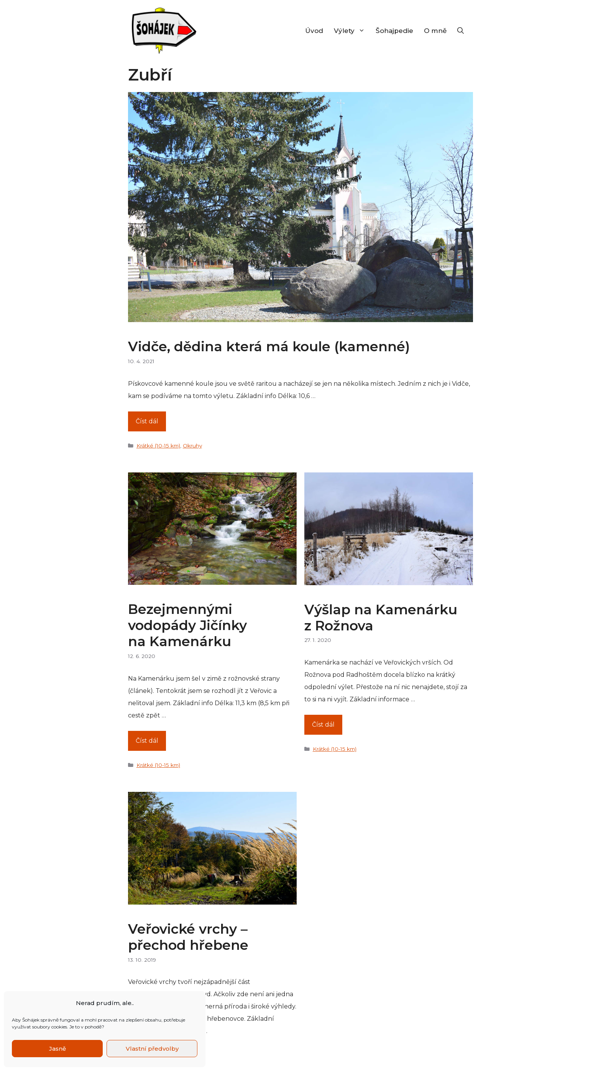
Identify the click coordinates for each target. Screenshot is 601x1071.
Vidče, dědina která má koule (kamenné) (269, 346)
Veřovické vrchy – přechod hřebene (188, 937)
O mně (435, 31)
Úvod (314, 31)
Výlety (352, 30)
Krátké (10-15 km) (158, 446)
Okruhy (192, 446)
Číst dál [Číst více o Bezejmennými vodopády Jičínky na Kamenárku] (147, 740)
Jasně (57, 1048)
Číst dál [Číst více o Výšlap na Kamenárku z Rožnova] (323, 724)
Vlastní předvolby (152, 1048)
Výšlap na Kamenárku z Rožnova (380, 617)
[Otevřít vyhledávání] (460, 30)
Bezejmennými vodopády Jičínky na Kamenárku (187, 625)
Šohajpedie (394, 31)
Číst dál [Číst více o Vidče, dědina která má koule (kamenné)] (147, 421)
